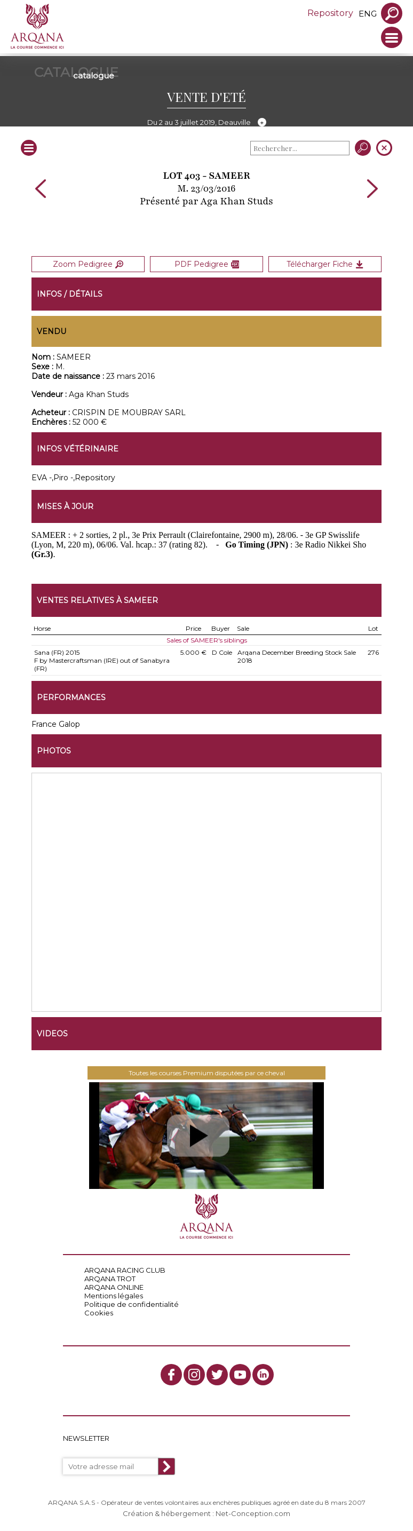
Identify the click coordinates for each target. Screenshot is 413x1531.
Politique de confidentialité (131, 1304)
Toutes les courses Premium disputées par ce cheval (207, 1073)
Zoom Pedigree (88, 264)
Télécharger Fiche (325, 264)
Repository (330, 13)
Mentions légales (113, 1295)
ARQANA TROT (110, 1278)
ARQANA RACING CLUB (124, 1270)
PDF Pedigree (206, 264)
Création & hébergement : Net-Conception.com (206, 1513)
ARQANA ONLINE (114, 1287)
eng (368, 14)
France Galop (55, 724)
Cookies (98, 1312)
